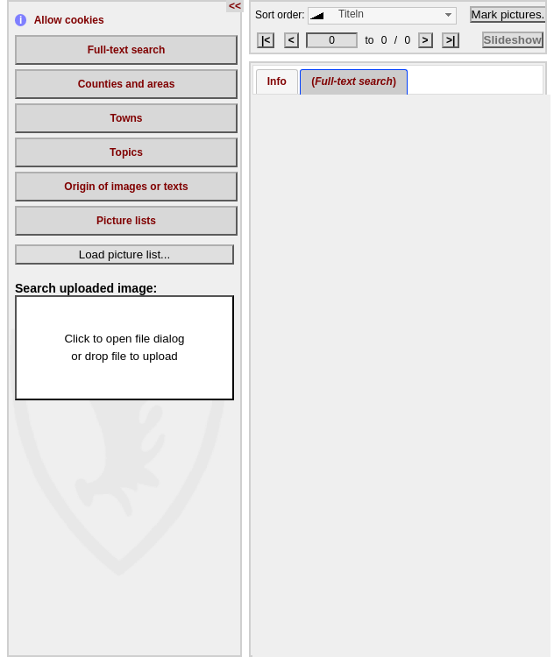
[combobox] (382, 16)
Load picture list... (124, 254)
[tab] (277, 82)
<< (235, 6)
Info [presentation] (277, 81)
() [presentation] (353, 81)
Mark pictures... (511, 14)
